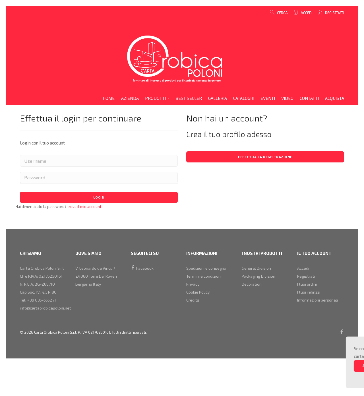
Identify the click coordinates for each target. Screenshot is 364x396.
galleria (217, 98)
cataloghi (243, 98)
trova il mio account (84, 208)
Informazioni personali (319, 309)
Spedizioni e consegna (207, 269)
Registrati (334, 13)
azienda (130, 98)
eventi (267, 98)
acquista (334, 98)
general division (257, 269)
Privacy (193, 289)
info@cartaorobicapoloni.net (47, 330)
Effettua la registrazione (265, 157)
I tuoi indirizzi (310, 299)
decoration (252, 289)
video (287, 98)
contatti (309, 98)
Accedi (306, 13)
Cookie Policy (199, 299)
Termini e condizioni (205, 279)
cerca (279, 13)
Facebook (143, 269)
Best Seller (188, 98)
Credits (193, 309)
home (109, 98)
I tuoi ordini (308, 289)
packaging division (260, 279)
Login (99, 198)
